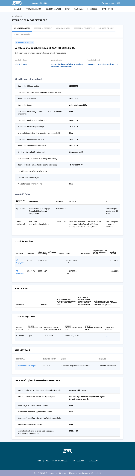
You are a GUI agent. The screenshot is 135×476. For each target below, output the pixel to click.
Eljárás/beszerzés (22, 34)
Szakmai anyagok (53, 9)
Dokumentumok (106, 28)
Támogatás (79, 9)
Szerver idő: (37, 3)
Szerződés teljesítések (84, 28)
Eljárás (17, 9)
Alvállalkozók (63, 28)
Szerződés (92, 9)
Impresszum (78, 461)
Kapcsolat (93, 461)
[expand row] (107, 336)
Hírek (67, 9)
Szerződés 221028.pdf (26, 365)
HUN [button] (118, 3)
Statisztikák (107, 9)
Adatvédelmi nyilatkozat (57, 461)
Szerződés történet (43, 28)
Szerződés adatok (22, 28)
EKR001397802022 (24, 42)
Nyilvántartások (33, 9)
